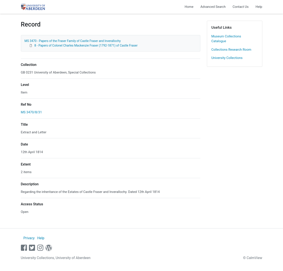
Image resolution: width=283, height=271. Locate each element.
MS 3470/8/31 (31, 112)
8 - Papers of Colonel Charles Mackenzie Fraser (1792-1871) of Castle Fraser (86, 45)
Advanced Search (213, 7)
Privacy (29, 238)
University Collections (227, 58)
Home (189, 7)
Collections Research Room (231, 50)
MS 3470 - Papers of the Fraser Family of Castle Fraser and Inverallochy (73, 41)
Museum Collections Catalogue (226, 38)
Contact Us (241, 7)
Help (259, 7)
